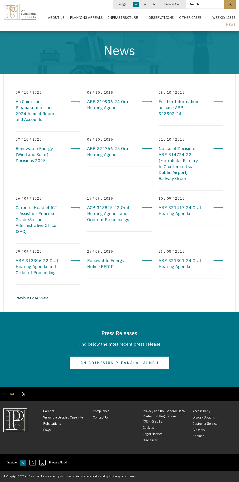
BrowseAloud (173, 4)
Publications (52, 423)
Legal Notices (153, 434)
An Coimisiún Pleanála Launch (119, 363)
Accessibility (201, 411)
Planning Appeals (86, 17)
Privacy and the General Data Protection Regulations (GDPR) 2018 (164, 416)
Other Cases (190, 17)
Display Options (204, 417)
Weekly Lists (224, 17)
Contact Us (101, 417)
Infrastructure (123, 17)
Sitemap (198, 436)
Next (44, 298)
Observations (161, 17)
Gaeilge (121, 4)
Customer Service (205, 423)
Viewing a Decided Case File (63, 417)
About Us (56, 17)
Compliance (101, 411)
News (231, 24)
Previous (22, 298)
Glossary (199, 430)
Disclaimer (150, 440)
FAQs (47, 430)
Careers (48, 411)
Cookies (148, 427)
